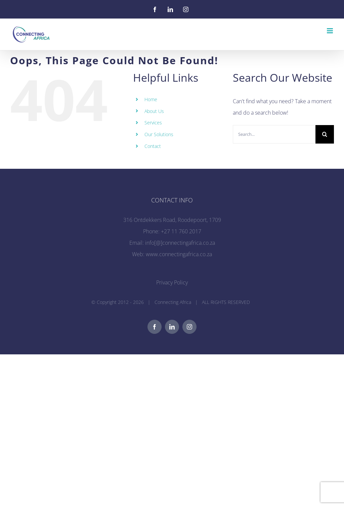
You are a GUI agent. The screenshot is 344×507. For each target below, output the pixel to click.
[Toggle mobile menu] (330, 30)
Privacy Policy (172, 282)
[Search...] (274, 134)
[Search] (324, 134)
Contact (152, 146)
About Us (154, 111)
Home (150, 99)
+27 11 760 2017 (181, 231)
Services (153, 122)
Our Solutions (158, 134)
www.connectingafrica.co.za (179, 254)
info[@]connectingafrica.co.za (180, 242)
